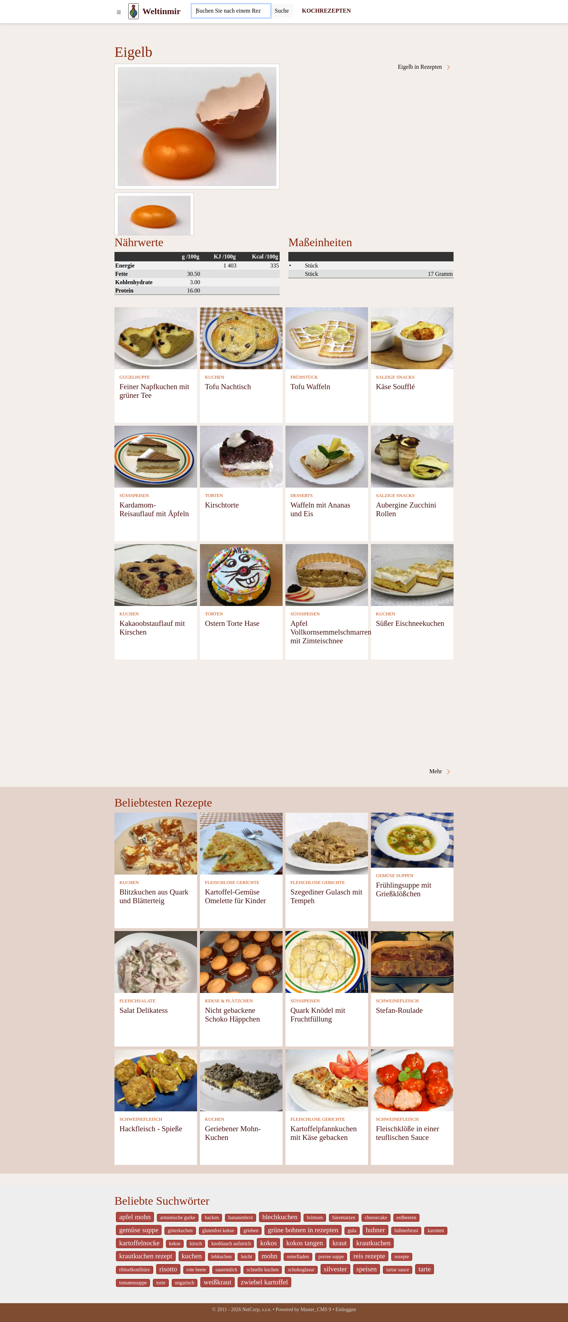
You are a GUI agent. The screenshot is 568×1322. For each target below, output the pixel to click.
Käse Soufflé (395, 386)
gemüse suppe (138, 1230)
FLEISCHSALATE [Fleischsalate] (138, 1000)
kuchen (192, 1256)
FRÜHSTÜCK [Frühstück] (304, 377)
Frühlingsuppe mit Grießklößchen (403, 889)
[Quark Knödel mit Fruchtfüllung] (326, 961)
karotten (435, 1230)
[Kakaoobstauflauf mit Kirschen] (155, 574)
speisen (366, 1269)
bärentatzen (343, 1217)
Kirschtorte (222, 505)
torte (160, 1282)
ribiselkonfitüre (134, 1269)
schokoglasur (301, 1269)
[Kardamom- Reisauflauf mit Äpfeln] (155, 456)
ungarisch (184, 1282)
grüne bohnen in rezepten (303, 1230)
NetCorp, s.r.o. (257, 1309)
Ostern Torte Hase (232, 623)
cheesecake (376, 1217)
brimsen (315, 1217)
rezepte (401, 1256)
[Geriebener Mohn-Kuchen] (241, 1080)
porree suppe (331, 1256)
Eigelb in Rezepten (424, 67)
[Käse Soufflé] (412, 337)
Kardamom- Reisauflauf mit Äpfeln (154, 509)
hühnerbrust (406, 1230)
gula (352, 1230)
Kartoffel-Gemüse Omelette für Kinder (235, 896)
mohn (269, 1256)
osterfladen (298, 1256)
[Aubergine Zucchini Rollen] (412, 456)
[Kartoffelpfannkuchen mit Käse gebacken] (326, 1080)
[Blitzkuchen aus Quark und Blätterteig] (155, 843)
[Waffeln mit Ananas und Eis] (326, 456)
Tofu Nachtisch (228, 386)
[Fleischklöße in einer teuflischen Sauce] (412, 1080)
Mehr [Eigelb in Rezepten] (440, 771)
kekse (174, 1243)
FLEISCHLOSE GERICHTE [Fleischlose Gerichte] (232, 882)
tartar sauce (397, 1269)
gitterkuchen (180, 1230)
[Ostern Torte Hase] (241, 574)
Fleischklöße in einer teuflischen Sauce (407, 1132)
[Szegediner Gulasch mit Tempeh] (326, 843)
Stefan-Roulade (399, 1010)
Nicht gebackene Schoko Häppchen (232, 1014)
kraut (340, 1243)
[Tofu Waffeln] (326, 337)
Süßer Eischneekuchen (410, 623)
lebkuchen (221, 1256)
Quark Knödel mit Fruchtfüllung (318, 1014)
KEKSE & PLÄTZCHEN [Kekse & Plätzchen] (229, 1000)
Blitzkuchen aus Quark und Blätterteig (154, 896)
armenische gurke (177, 1217)
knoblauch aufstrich (231, 1243)
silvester (335, 1269)
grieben (250, 1230)
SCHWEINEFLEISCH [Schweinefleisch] (397, 1000)
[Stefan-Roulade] (412, 961)
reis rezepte (369, 1256)
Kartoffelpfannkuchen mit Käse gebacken (324, 1132)
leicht (246, 1256)
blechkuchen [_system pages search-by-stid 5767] (279, 1217)
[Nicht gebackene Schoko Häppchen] (241, 961)
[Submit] (281, 10)
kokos (268, 1243)
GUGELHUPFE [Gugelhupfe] (135, 377)
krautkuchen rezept (145, 1256)
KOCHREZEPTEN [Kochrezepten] (326, 11)
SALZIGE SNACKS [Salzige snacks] (395, 377)
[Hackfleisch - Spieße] (155, 1080)
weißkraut (217, 1282)
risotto (168, 1269)
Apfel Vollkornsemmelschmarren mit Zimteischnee (331, 632)
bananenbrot (240, 1217)
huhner (375, 1230)
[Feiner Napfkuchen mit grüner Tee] (155, 337)
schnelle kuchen (263, 1269)
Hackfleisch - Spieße (151, 1128)
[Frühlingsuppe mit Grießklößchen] (412, 839)
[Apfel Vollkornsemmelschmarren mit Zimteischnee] (326, 574)
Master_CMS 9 (316, 1309)
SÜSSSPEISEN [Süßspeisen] (134, 495)
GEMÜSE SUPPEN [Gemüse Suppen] (394, 875)
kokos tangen (304, 1243)
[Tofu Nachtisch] (241, 337)
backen (212, 1217)
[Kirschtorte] (241, 456)
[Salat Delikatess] (155, 961)
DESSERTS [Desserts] (302, 495)
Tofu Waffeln (310, 386)
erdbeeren (406, 1217)
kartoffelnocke (139, 1243)
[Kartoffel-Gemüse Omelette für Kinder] (241, 843)
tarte (424, 1269)
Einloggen (345, 1309)
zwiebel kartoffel (264, 1282)
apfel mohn (135, 1217)
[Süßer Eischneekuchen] (412, 574)
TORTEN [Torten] (214, 495)
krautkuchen (373, 1243)
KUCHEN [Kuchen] (214, 377)
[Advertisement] (284, 714)
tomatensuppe (133, 1282)
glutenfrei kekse (218, 1230)
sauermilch (226, 1269)
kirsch (196, 1243)
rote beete (196, 1269)
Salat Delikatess (144, 1010)
